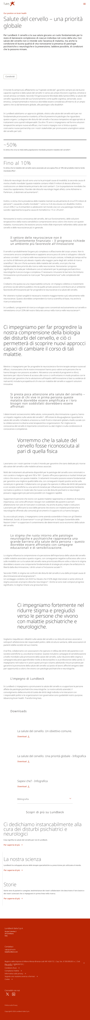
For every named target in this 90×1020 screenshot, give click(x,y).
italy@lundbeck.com (11, 952)
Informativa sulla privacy (14, 973)
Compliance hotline (12, 970)
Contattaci (8, 965)
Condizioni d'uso (11, 968)
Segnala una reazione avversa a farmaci (20, 976)
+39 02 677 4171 (10, 950)
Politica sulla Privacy (11, 1005)
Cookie (7, 979)
